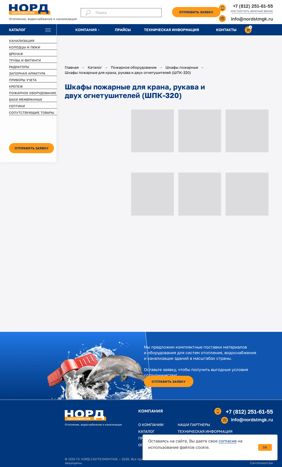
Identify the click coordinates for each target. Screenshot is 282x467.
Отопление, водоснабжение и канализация (43, 19)
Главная (72, 67)
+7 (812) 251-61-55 (253, 6)
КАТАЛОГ (17, 29)
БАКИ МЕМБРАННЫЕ (25, 99)
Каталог (95, 67)
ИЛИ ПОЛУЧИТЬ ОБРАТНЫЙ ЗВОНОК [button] (252, 11)
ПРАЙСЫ (123, 29)
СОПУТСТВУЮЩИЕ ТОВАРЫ (31, 112)
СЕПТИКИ (17, 106)
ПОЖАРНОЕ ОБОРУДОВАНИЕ (32, 93)
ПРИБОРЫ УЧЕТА (23, 80)
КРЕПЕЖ (16, 86)
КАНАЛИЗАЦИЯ (21, 41)
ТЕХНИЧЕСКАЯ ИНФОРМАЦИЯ (171, 29)
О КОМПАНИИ (150, 424)
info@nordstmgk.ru (252, 18)
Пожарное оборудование (134, 67)
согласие (228, 440)
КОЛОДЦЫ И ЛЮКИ (24, 47)
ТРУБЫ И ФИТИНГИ (25, 60)
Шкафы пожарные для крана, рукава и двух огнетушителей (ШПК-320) (128, 73)
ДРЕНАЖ (16, 54)
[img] (48, 30)
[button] (196, 12)
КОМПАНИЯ (86, 29)
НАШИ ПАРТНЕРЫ (194, 424)
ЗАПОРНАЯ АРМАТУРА (27, 73)
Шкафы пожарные (182, 67)
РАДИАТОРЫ (19, 67)
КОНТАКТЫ (226, 29)
